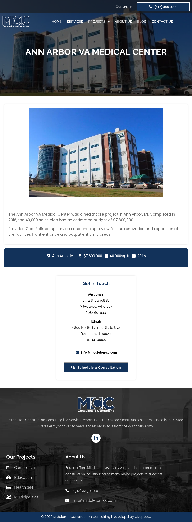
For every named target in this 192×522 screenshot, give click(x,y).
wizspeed (142, 516)
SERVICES (75, 22)
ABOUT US (123, 22)
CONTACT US (162, 22)
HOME (57, 22)
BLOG (141, 22)
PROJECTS (99, 22)
